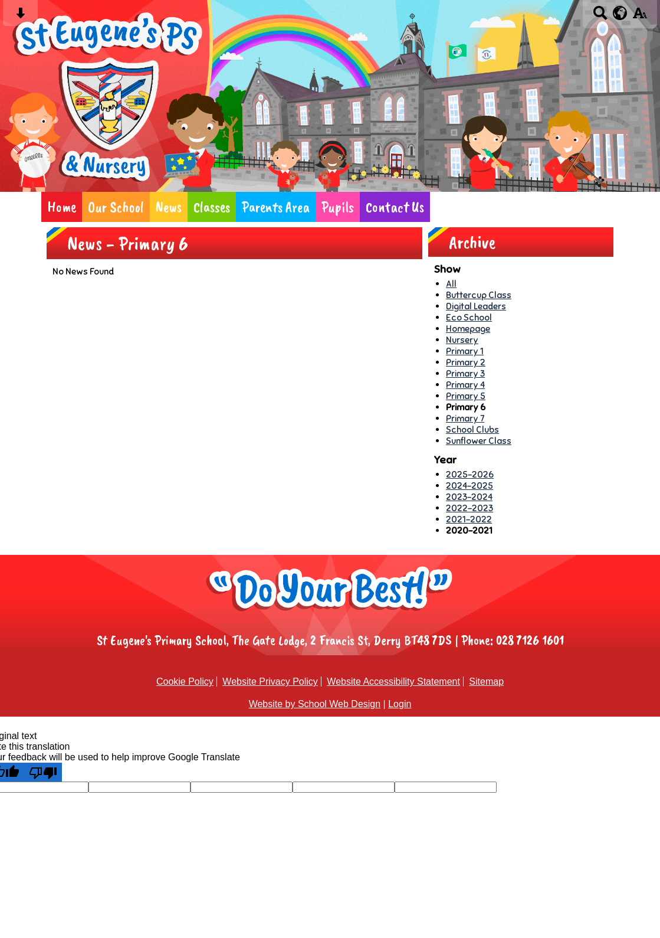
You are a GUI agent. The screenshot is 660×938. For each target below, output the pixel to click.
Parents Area (276, 207)
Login (399, 704)
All (451, 283)
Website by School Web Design (315, 704)
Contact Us (395, 207)
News (169, 207)
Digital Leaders (476, 306)
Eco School (469, 317)
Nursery (462, 339)
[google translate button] (620, 13)
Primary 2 (465, 362)
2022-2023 (469, 508)
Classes (211, 207)
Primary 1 (465, 351)
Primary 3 (465, 373)
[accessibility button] (639, 17)
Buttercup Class (478, 294)
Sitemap (486, 681)
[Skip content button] (20, 17)
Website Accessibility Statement (393, 681)
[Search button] (600, 17)
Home (61, 207)
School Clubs (472, 429)
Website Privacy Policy (270, 681)
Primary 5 (465, 395)
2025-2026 (470, 474)
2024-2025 (469, 485)
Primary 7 (465, 418)
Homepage (468, 328)
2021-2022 (469, 519)
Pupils (337, 207)
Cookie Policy (185, 681)
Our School (116, 207)
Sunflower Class (478, 440)
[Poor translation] (43, 772)
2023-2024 (469, 496)
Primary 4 (465, 384)
